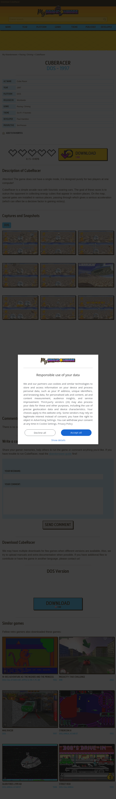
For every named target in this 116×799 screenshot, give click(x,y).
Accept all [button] (76, 432)
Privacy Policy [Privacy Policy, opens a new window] (65, 423)
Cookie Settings (47, 423)
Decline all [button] (40, 432)
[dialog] (58, 399)
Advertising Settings (45, 420)
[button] (58, 440)
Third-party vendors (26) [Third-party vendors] (55, 402)
